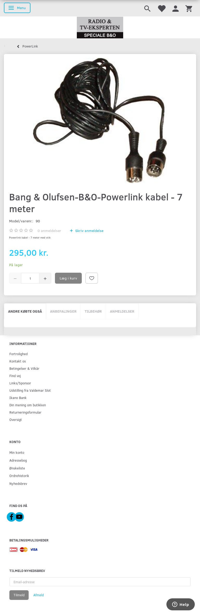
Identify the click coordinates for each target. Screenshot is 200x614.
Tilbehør (93, 311)
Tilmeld (19, 595)
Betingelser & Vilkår (24, 368)
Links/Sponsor (20, 383)
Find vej (15, 375)
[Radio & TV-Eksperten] (100, 28)
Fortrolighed (18, 353)
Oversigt (15, 419)
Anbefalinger (63, 311)
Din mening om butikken (27, 405)
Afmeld (38, 595)
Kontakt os (17, 361)
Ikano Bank (18, 397)
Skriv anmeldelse (88, 230)
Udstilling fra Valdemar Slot (30, 390)
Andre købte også (25, 311)
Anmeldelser (122, 311)
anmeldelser (49, 230)
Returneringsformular (25, 412)
